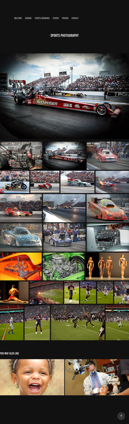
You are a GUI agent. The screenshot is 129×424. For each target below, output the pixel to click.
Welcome (18, 18)
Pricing (65, 18)
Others (56, 18)
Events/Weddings (42, 18)
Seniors (28, 18)
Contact (75, 18)
